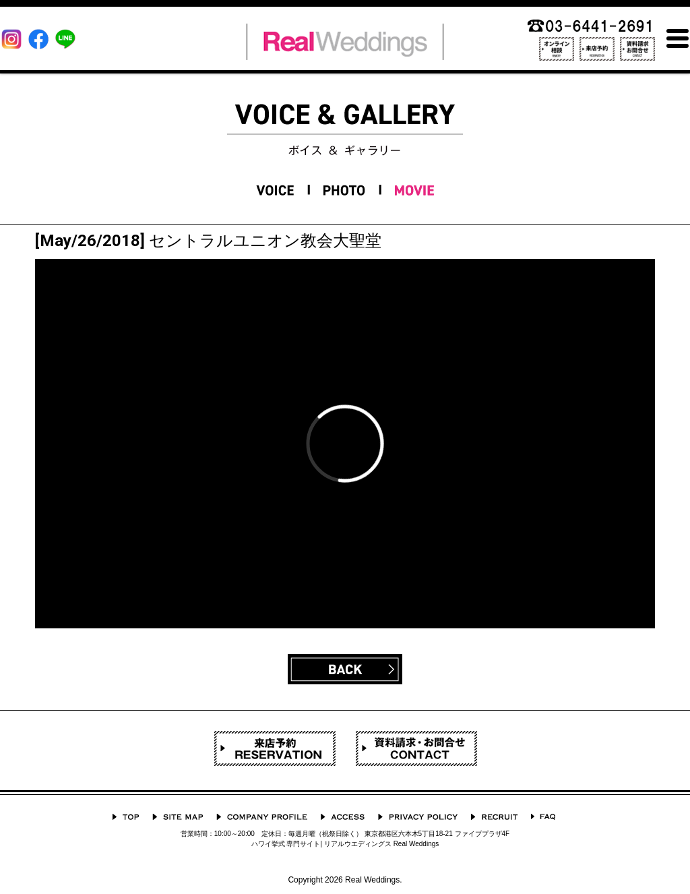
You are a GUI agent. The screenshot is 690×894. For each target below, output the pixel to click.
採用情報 (494, 817)
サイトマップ (177, 817)
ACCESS (343, 817)
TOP (126, 817)
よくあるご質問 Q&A (543, 817)
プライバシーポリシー (418, 817)
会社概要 (261, 817)
